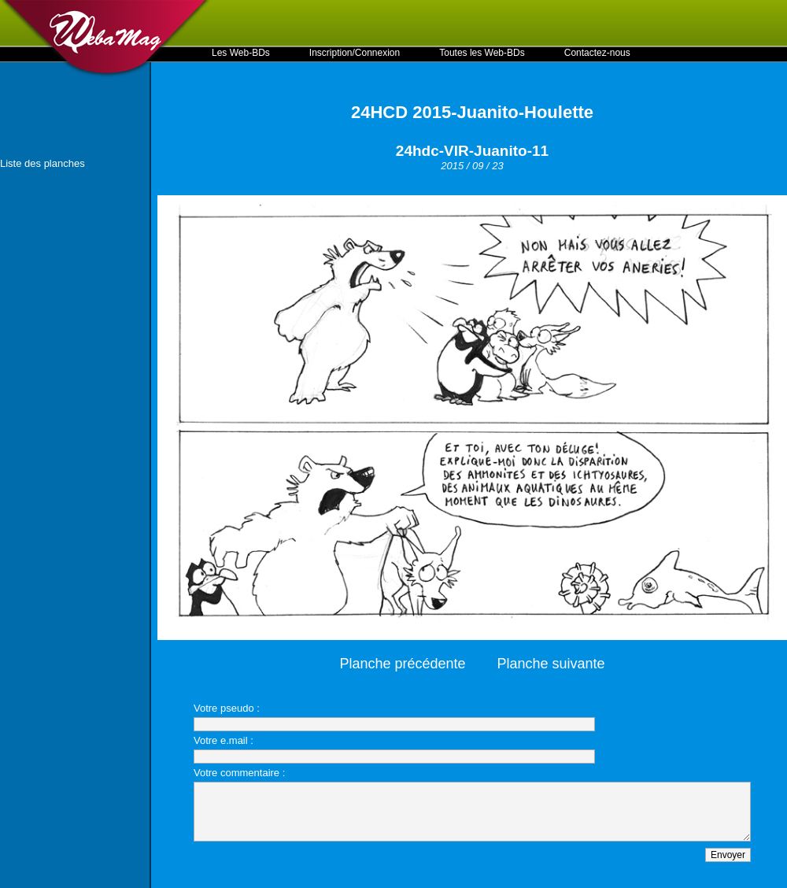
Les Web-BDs (241, 52)
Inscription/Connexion (354, 52)
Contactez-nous (597, 52)
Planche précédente (402, 664)
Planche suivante (551, 664)
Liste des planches (42, 163)
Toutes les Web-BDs (482, 52)
